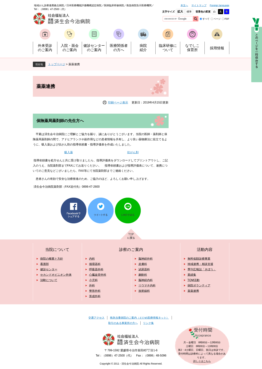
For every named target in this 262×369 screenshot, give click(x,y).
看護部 (44, 264)
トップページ (56, 64)
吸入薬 (68, 152)
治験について (48, 280)
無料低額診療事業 (199, 258)
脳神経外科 (145, 258)
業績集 (192, 274)
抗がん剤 (133, 152)
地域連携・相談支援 (200, 264)
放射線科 (144, 290)
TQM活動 (194, 280)
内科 (92, 258)
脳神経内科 (145, 280)
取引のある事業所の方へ (123, 323)
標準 (189, 11)
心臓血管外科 (97, 274)
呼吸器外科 (96, 269)
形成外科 (95, 296)
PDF (227, 19)
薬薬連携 (193, 290)
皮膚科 (142, 264)
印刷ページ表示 (118, 102)
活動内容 (205, 249)
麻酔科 (142, 274)
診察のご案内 (131, 249)
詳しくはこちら (202, 361)
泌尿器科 (144, 269)
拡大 (180, 11)
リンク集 (148, 323)
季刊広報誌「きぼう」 (202, 269)
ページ (217, 19)
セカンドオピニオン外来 (56, 274)
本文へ (184, 5)
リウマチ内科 (147, 285)
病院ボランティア (199, 285)
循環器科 (95, 264)
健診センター (48, 269)
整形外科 (95, 290)
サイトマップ (198, 5)
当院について (57, 249)
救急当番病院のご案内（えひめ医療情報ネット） (139, 317)
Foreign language (219, 5)
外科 (92, 285)
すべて (206, 19)
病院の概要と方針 (51, 258)
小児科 (93, 280)
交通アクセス (96, 317)
